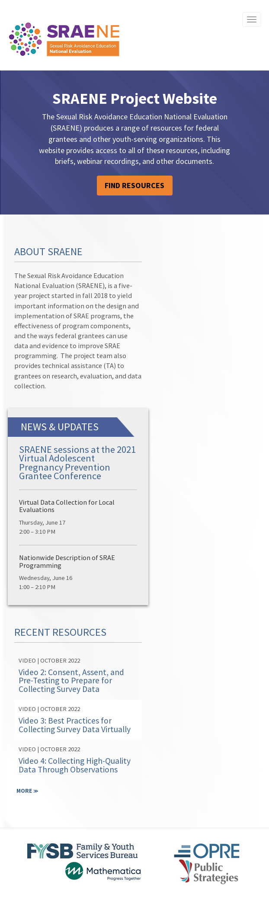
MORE (27, 790)
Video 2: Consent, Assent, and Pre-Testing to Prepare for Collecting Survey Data (71, 680)
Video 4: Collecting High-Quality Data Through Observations (75, 765)
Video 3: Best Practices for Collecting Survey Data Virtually (75, 724)
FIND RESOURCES (134, 185)
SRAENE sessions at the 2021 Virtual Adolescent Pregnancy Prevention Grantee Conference (77, 462)
